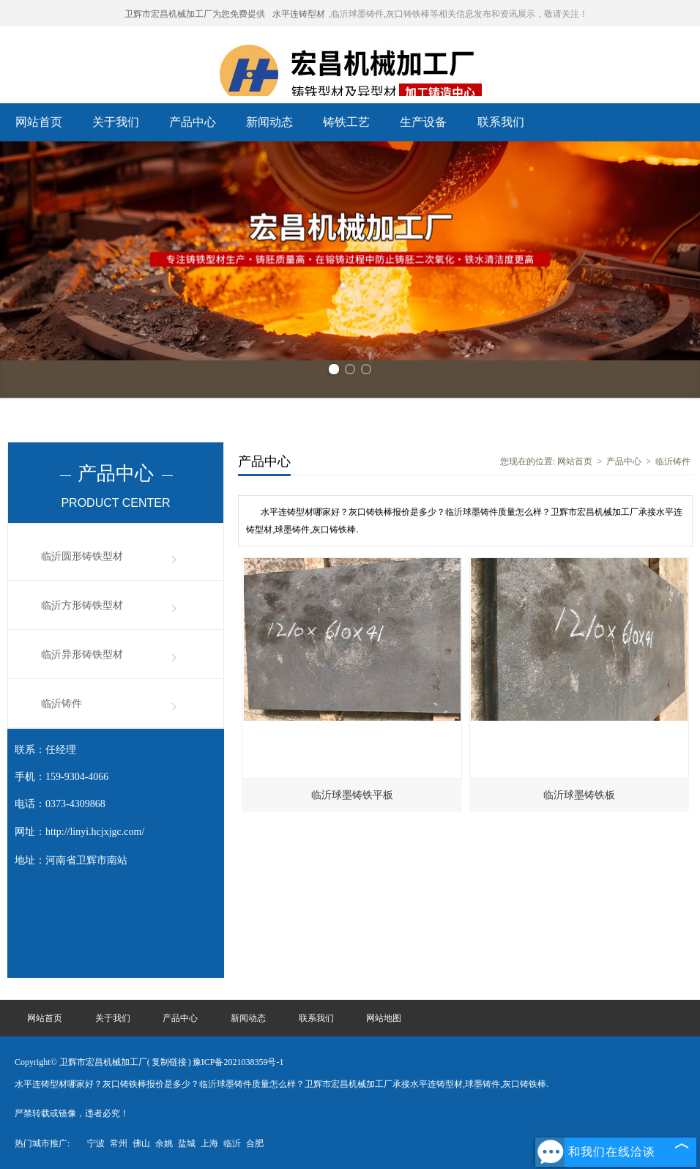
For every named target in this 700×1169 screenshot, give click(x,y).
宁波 (96, 1143)
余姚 (164, 1143)
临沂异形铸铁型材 (82, 654)
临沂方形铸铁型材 (82, 605)
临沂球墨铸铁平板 (352, 795)
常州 (118, 1143)
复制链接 (169, 1062)
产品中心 (192, 122)
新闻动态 (269, 122)
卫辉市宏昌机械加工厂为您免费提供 (194, 14)
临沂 (232, 1143)
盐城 (187, 1143)
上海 (209, 1143)
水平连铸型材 (298, 14)
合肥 (255, 1143)
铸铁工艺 (346, 122)
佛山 (141, 1143)
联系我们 (500, 122)
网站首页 (38, 122)
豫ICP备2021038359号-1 (238, 1062)
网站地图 (383, 1018)
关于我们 (115, 122)
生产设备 (423, 122)
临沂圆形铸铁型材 (82, 556)
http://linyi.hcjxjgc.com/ (94, 831)
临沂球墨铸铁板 (579, 795)
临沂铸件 (61, 703)
